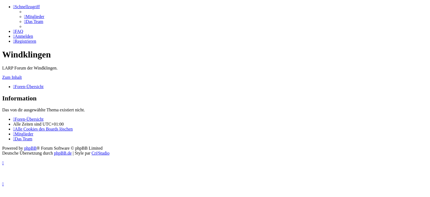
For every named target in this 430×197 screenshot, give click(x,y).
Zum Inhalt (12, 77)
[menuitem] (34, 16)
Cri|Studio (100, 153)
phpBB (30, 148)
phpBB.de (63, 153)
